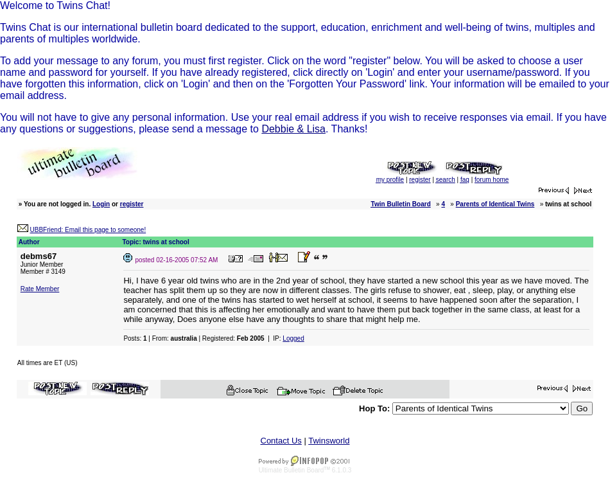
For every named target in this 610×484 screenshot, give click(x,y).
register (132, 204)
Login (101, 204)
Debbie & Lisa (293, 128)
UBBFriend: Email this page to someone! (88, 229)
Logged (293, 338)
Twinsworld (328, 440)
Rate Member (40, 288)
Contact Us (281, 440)
